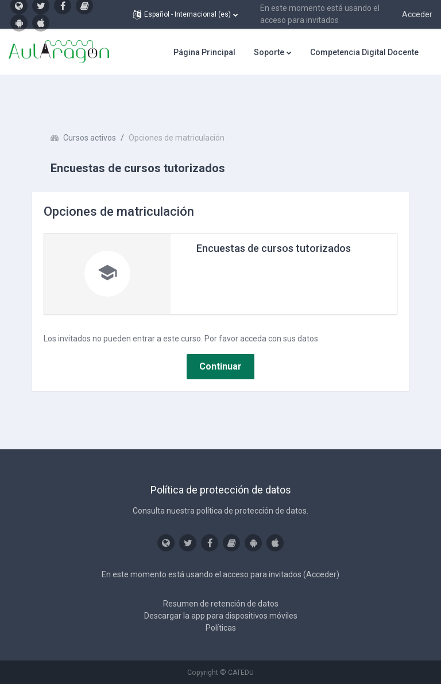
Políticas (221, 627)
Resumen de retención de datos (220, 603)
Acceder (417, 14)
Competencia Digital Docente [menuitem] (364, 52)
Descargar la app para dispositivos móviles (220, 615)
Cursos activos (89, 137)
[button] (185, 14)
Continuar (220, 366)
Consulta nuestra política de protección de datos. (220, 510)
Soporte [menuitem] (269, 52)
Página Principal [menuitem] (204, 52)
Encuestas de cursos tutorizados (273, 248)
